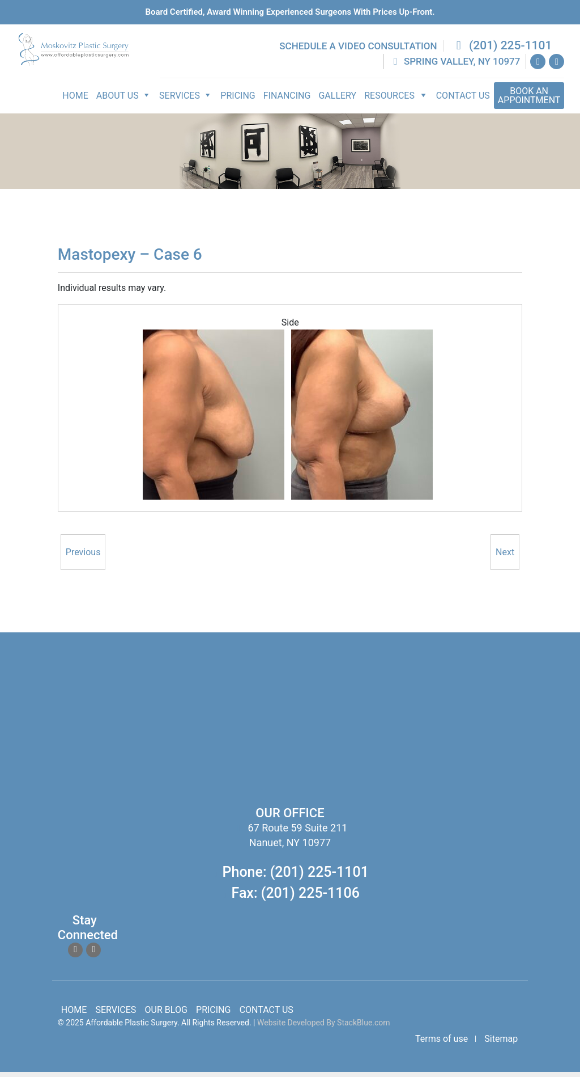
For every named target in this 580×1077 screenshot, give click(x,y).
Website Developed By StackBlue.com (323, 1027)
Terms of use (441, 1043)
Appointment (530, 101)
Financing (288, 100)
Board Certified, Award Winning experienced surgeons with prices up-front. (289, 12)
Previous (83, 557)
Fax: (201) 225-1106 (296, 898)
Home (76, 100)
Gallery (339, 100)
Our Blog (166, 1015)
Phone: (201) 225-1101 (296, 876)
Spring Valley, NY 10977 (456, 66)
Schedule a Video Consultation (359, 51)
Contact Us (464, 100)
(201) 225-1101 (503, 50)
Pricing (239, 100)
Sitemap (501, 1043)
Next (505, 557)
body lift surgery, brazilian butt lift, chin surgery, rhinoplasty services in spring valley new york (167, 739)
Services (116, 1015)
